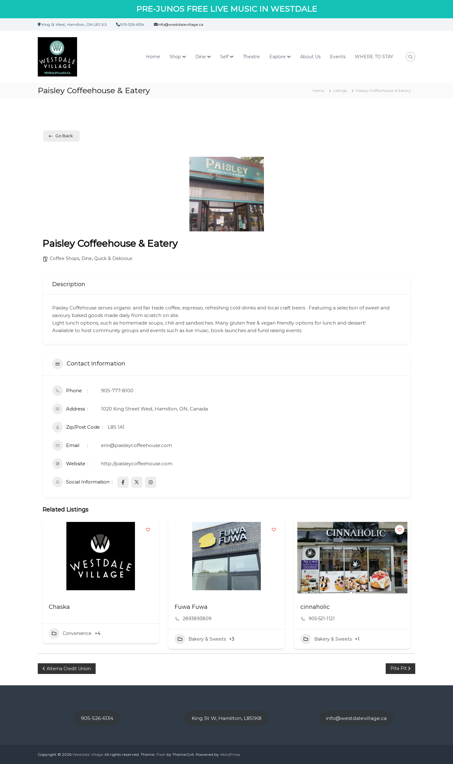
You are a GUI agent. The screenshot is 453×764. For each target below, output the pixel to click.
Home (153, 56)
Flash (161, 754)
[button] (351, 592)
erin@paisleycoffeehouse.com (136, 445)
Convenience (70, 633)
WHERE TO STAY (374, 56)
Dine (200, 56)
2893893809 (197, 618)
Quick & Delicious (113, 258)
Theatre (251, 56)
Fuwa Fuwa (191, 606)
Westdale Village (87, 754)
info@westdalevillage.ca (356, 718)
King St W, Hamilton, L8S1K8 (226, 718)
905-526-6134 (97, 718)
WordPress (230, 754)
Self (224, 56)
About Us (310, 56)
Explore (277, 56)
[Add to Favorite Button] (148, 530)
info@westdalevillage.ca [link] (180, 24)
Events (337, 56)
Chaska (59, 606)
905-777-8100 (117, 390)
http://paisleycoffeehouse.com (136, 464)
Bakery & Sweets (200, 639)
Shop (175, 56)
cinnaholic (315, 606)
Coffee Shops (64, 258)
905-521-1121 (322, 618)
